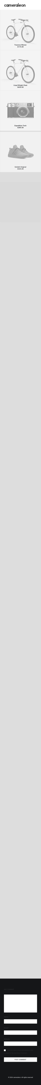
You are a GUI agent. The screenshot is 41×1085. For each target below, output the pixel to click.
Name (6, 1017)
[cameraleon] (15, 5)
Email (6, 1028)
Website (7, 1039)
